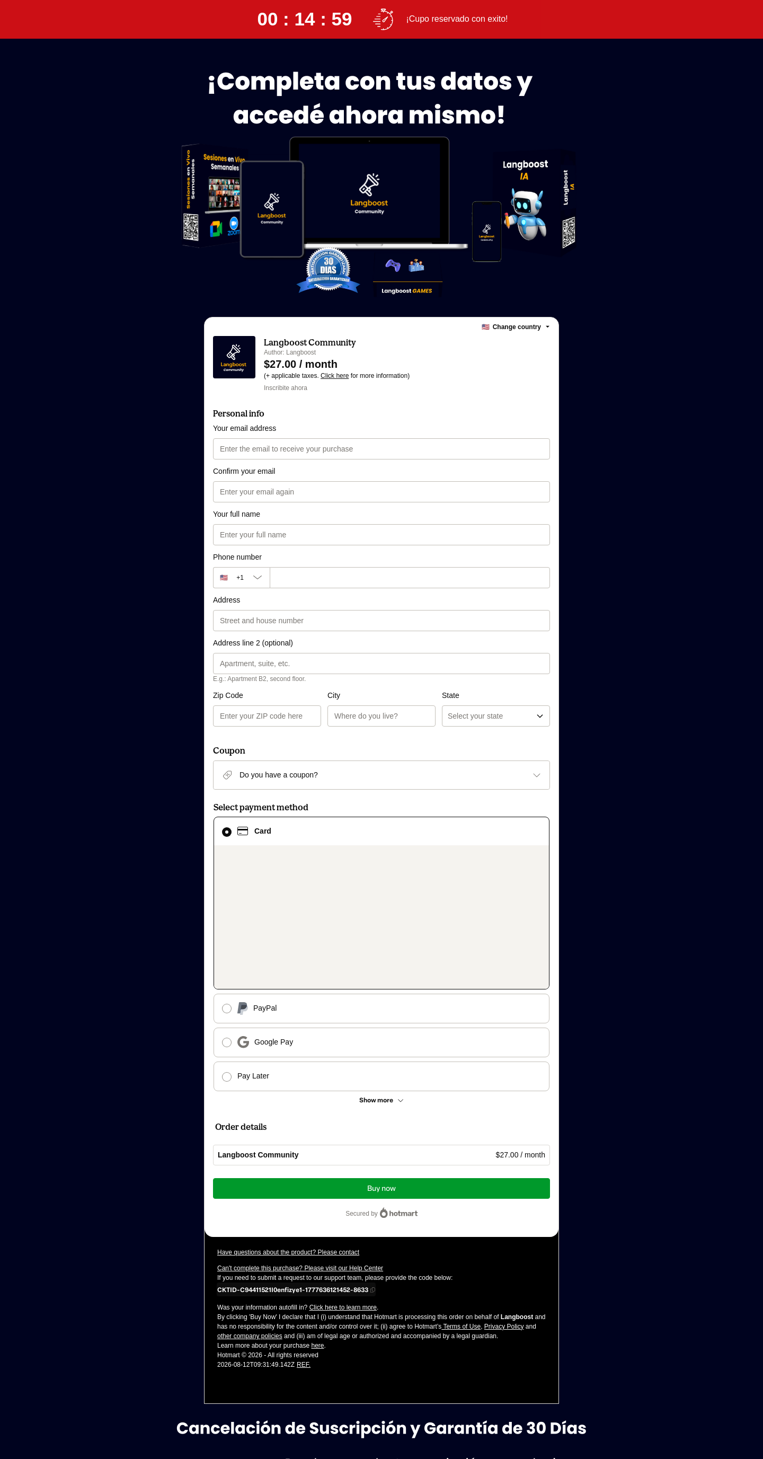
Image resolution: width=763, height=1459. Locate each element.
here (317, 1221)
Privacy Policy (504, 1202)
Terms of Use (461, 1202)
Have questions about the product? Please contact (288, 1127)
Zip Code (228, 695)
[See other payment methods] (381, 975)
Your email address (244, 428)
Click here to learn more (343, 1183)
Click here (335, 375)
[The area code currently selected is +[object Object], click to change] (241, 577)
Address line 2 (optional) (253, 643)
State (393, 695)
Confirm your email (244, 471)
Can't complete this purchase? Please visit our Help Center (300, 1143)
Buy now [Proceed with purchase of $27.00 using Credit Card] (381, 1063)
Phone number (237, 557)
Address (226, 600)
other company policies (249, 1211)
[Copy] (293, 1165)
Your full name (236, 514)
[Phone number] (410, 577)
